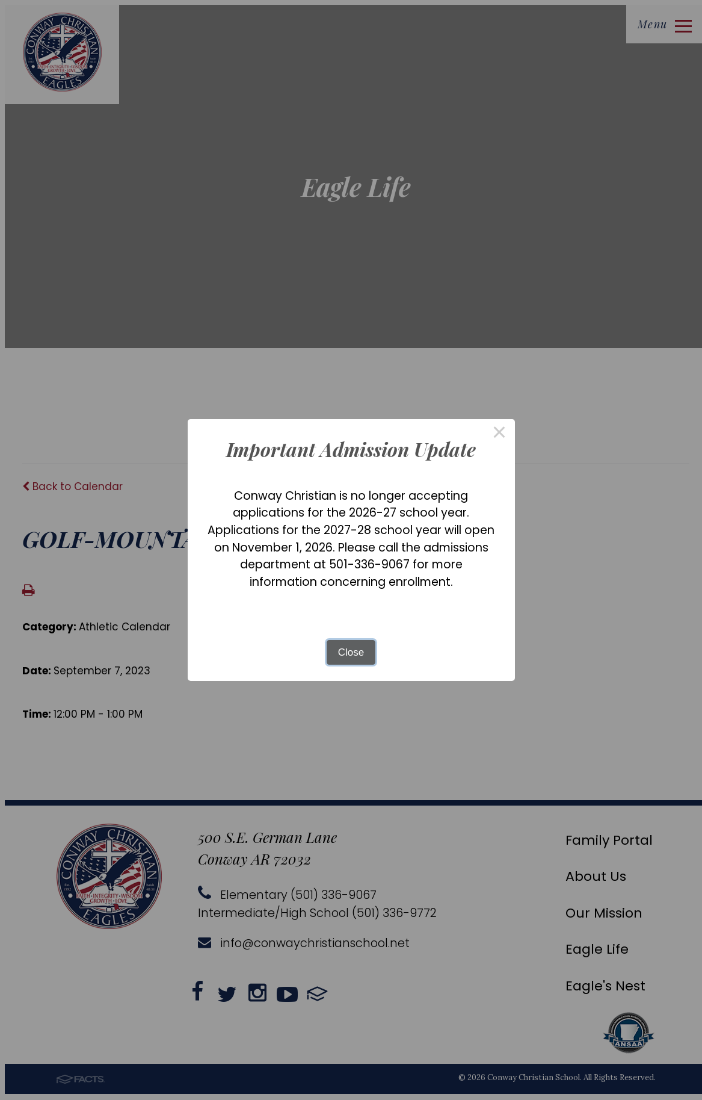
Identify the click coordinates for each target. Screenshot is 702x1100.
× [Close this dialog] (499, 434)
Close (351, 652)
